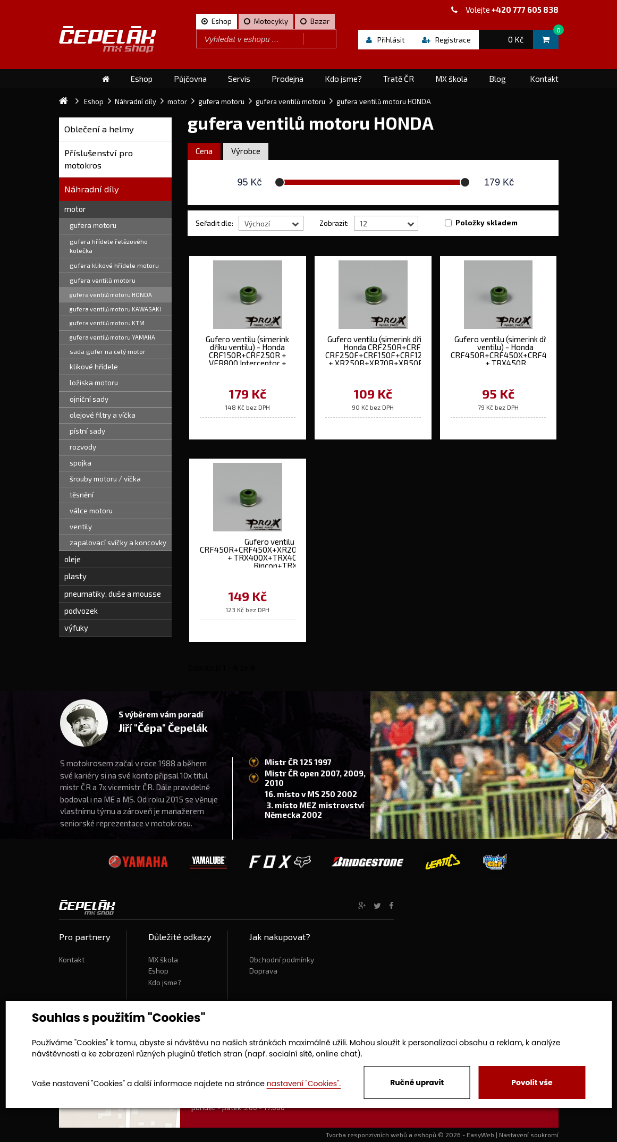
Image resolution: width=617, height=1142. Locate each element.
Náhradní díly (91, 189)
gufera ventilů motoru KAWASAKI (115, 309)
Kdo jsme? (164, 982)
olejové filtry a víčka (103, 415)
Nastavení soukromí (529, 1134)
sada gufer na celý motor (108, 351)
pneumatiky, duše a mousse (112, 593)
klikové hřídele (94, 366)
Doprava (263, 971)
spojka (80, 463)
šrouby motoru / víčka (105, 479)
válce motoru (91, 510)
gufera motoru (93, 225)
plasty (75, 576)
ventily (81, 526)
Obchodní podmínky (281, 959)
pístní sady (87, 431)
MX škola (163, 959)
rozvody (83, 447)
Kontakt (71, 959)
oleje (72, 559)
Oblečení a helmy (99, 129)
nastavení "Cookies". (304, 1083)
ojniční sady (89, 399)
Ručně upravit (417, 1082)
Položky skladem (486, 222)
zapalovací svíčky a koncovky (118, 542)
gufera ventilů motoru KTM (107, 322)
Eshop (158, 971)
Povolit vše (531, 1082)
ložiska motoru (94, 382)
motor (75, 209)
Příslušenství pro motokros (98, 159)
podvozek (81, 610)
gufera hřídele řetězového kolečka (109, 246)
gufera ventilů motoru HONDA (111, 294)
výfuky (76, 627)
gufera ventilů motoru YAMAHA (112, 337)
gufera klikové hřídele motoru (114, 265)
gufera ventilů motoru (103, 280)
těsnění (82, 494)
